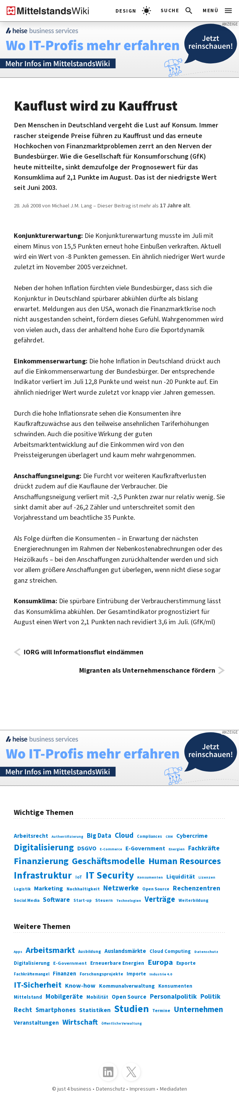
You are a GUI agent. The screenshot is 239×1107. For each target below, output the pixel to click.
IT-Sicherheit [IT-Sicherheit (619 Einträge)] (38, 985)
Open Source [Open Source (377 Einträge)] (129, 997)
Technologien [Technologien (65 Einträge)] (128, 900)
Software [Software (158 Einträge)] (56, 900)
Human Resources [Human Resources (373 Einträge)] (184, 861)
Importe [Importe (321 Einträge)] (136, 973)
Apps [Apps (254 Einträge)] (18, 951)
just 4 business (74, 1089)
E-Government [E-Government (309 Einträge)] (70, 963)
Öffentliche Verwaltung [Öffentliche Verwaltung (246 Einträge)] (121, 1023)
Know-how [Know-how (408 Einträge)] (80, 985)
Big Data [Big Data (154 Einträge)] (99, 835)
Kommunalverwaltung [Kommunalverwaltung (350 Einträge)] (127, 986)
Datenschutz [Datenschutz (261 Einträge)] (206, 951)
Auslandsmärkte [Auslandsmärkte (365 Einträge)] (125, 951)
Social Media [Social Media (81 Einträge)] (26, 900)
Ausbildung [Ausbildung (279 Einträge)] (89, 951)
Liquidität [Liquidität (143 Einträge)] (180, 876)
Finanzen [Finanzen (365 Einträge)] (64, 974)
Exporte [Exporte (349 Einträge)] (186, 963)
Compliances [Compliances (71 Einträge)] (149, 836)
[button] (177, 10)
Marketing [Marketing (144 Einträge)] (48, 888)
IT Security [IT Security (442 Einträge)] (110, 875)
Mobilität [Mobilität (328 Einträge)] (97, 997)
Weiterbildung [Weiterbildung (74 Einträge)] (193, 900)
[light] (133, 10)
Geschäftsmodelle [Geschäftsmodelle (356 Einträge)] (108, 861)
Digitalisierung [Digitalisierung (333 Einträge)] (32, 963)
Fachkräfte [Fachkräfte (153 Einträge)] (203, 848)
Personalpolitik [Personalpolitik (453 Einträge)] (173, 996)
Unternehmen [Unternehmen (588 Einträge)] (198, 1009)
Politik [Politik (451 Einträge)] (210, 996)
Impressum (142, 1089)
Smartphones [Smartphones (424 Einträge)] (56, 1010)
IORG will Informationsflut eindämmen (83, 652)
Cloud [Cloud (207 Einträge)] (124, 835)
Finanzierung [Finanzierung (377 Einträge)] (41, 861)
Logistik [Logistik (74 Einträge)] (22, 889)
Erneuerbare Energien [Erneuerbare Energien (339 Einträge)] (117, 963)
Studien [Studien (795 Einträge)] (131, 1009)
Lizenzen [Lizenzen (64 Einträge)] (206, 877)
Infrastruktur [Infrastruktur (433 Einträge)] (43, 875)
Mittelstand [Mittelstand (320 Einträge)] (28, 997)
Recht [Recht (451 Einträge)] (23, 1010)
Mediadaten (173, 1089)
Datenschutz (110, 1089)
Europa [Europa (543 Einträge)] (160, 962)
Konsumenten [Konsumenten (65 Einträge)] (150, 877)
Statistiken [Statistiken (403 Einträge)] (95, 1010)
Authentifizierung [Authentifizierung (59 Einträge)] (67, 836)
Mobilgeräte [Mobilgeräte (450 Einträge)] (64, 996)
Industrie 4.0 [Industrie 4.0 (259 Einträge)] (161, 974)
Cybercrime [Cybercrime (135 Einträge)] (192, 836)
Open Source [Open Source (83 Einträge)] (155, 889)
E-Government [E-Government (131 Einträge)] (145, 848)
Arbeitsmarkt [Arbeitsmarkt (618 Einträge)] (50, 950)
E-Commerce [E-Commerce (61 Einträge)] (111, 849)
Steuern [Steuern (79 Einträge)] (104, 900)
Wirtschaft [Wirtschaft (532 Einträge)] (80, 1022)
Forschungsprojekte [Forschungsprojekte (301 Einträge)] (101, 974)
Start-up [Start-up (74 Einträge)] (82, 900)
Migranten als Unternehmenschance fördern (147, 670)
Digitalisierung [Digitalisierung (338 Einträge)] (44, 847)
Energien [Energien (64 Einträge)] (177, 849)
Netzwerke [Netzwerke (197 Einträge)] (121, 888)
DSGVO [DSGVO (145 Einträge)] (86, 848)
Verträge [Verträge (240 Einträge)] (160, 899)
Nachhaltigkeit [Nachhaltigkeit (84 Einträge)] (83, 889)
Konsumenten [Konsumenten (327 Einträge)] (175, 986)
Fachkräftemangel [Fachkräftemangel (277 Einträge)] (31, 974)
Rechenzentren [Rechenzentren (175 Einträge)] (196, 888)
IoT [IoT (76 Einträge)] (78, 877)
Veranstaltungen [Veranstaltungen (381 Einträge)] (36, 1023)
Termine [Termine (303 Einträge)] (161, 1010)
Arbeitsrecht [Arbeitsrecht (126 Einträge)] (31, 836)
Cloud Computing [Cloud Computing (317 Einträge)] (170, 951)
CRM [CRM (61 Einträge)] (169, 836)
